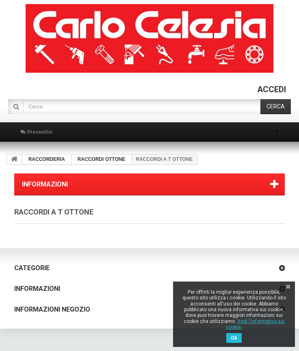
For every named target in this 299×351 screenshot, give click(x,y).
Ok (234, 338)
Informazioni (45, 184)
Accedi (271, 89)
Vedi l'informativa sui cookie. (255, 324)
